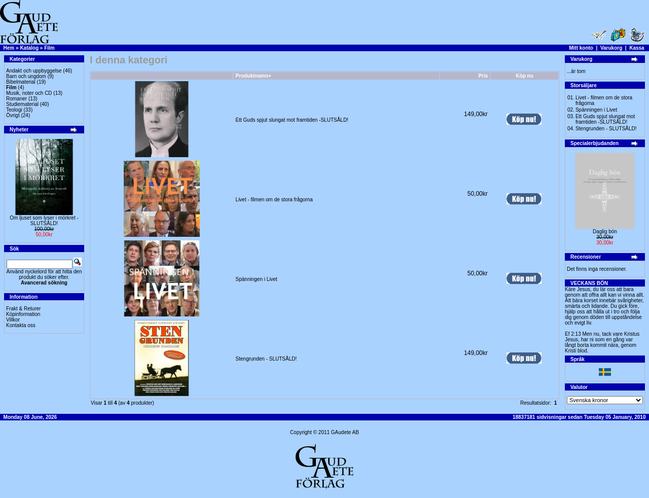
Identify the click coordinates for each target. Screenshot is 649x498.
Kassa (636, 48)
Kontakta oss (20, 325)
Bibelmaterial (20, 82)
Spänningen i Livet (256, 279)
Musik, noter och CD (29, 93)
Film (49, 48)
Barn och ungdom (26, 76)
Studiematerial (22, 104)
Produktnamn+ (253, 76)
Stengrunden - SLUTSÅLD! (266, 359)
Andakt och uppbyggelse (34, 71)
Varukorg (611, 48)
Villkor (13, 320)
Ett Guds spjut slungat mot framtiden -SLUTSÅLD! (292, 120)
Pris (483, 76)
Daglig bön (605, 231)
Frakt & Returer (23, 308)
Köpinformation (23, 314)
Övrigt (13, 115)
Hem (9, 48)
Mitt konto (581, 48)
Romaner (16, 98)
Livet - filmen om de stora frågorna (274, 199)
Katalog (29, 48)
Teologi (14, 110)
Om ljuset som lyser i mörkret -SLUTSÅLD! (44, 220)
